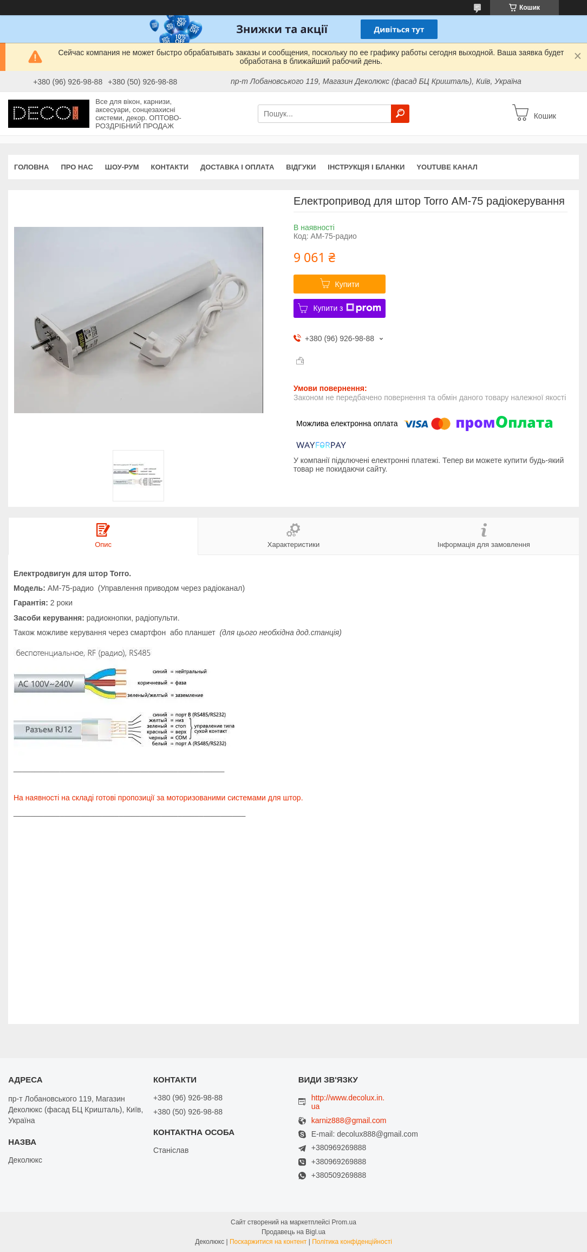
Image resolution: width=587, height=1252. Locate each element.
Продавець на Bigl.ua (293, 1232)
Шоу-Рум (122, 167)
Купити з (347, 308)
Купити (347, 284)
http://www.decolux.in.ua (347, 1102)
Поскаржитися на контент (268, 1242)
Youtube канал (447, 167)
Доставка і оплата (237, 167)
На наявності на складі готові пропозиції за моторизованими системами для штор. (158, 797)
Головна (31, 167)
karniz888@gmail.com (349, 1121)
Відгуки (301, 167)
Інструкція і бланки (366, 167)
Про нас (77, 167)
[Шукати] (400, 114)
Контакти (170, 167)
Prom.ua (344, 1222)
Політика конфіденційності (352, 1242)
